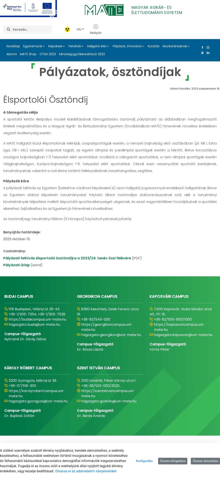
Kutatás (153, 46)
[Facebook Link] (201, 47)
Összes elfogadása (173, 461)
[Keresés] (32, 29)
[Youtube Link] (201, 52)
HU (81, 29)
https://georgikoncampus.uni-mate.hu (107, 327)
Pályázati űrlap (17, 265)
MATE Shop (28, 54)
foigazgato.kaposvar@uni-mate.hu (183, 334)
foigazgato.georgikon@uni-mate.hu (111, 334)
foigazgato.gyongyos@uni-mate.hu (38, 401)
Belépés (96, 29)
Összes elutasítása (205, 461)
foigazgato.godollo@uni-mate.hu (108, 401)
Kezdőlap (13, 46)
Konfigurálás (144, 461)
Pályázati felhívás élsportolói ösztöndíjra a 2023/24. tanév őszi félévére (67, 258)
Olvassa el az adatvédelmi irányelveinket (85, 471)
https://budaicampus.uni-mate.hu (37, 319)
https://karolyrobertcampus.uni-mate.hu (37, 393)
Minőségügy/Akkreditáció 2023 (82, 54)
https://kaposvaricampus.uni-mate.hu (179, 327)
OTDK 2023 (48, 54)
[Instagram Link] (207, 47)
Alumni (11, 54)
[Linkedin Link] (207, 52)
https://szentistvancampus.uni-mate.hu (108, 393)
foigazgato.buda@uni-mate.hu (34, 324)
